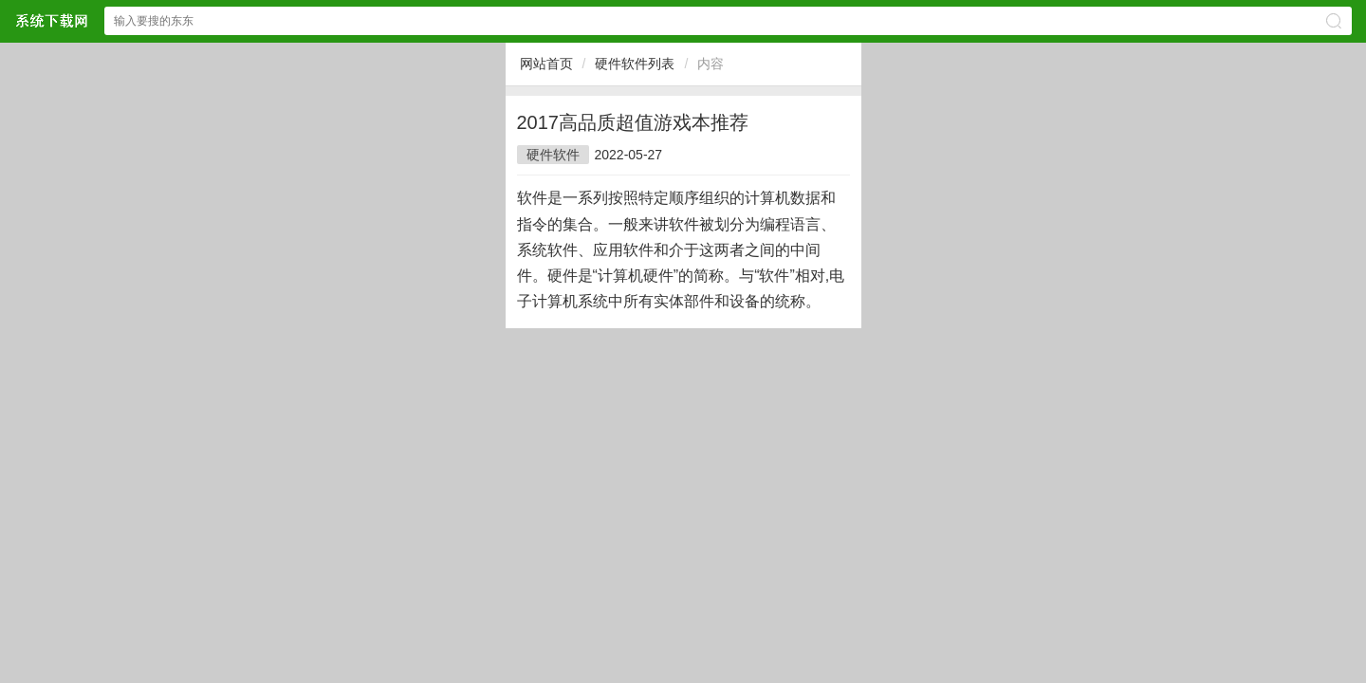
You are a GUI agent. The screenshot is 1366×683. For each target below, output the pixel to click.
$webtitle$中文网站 (51, 20)
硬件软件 (553, 154)
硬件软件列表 (634, 63)
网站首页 (546, 63)
